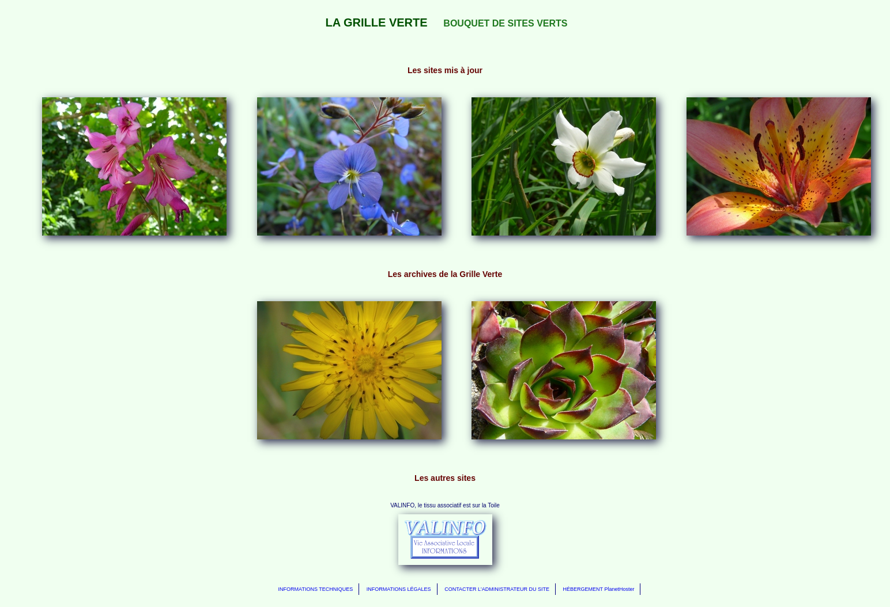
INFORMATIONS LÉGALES (399, 589)
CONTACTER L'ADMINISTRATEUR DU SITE (496, 589)
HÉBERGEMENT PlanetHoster (599, 589)
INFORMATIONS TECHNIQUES (315, 589)
